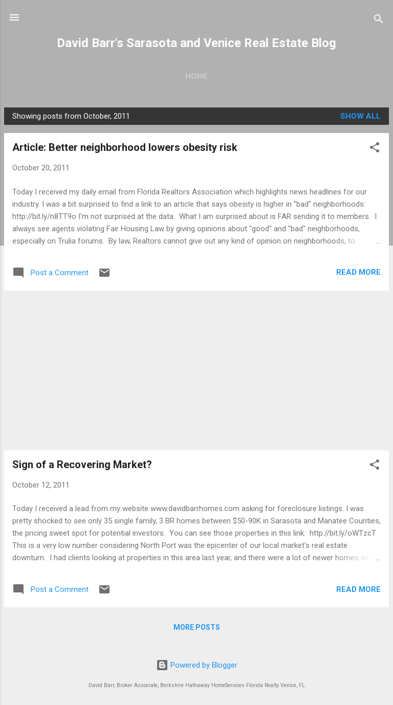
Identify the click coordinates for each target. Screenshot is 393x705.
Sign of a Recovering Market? (82, 464)
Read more (358, 272)
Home (196, 76)
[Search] (379, 20)
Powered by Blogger (196, 665)
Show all (360, 116)
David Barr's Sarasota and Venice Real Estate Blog (196, 43)
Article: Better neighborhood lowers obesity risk (124, 147)
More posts (196, 627)
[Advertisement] (196, 370)
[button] (374, 149)
